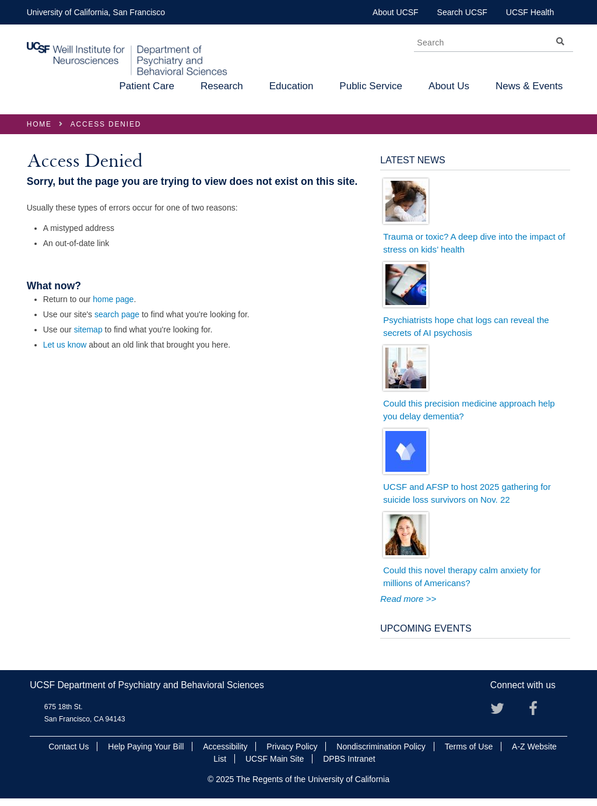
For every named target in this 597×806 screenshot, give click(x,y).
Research (222, 86)
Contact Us (68, 746)
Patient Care (146, 86)
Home (39, 124)
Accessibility (225, 746)
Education (291, 86)
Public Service (370, 86)
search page (116, 314)
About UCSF (396, 12)
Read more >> (408, 599)
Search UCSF (462, 12)
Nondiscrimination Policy (381, 746)
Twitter (502, 712)
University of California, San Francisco (96, 12)
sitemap (88, 329)
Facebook (540, 712)
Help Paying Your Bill (146, 746)
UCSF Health (530, 12)
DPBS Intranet (349, 758)
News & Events (529, 86)
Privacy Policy (291, 746)
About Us (449, 86)
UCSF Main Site (274, 758)
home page (113, 299)
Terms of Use (469, 746)
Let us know (65, 344)
